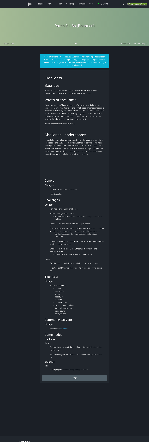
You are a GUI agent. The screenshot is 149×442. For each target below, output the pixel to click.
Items (50, 4)
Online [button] (103, 4)
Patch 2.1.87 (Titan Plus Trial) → (134, 44)
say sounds (64, 329)
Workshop (70, 4)
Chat (91, 4)
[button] (123, 4)
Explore (41, 4)
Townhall (82, 4)
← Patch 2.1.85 (8, 44)
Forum (59, 4)
